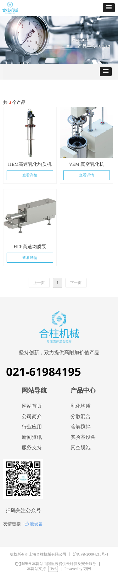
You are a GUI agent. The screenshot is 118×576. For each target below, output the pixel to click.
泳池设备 (34, 523)
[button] (109, 7)
